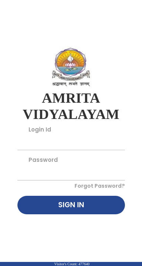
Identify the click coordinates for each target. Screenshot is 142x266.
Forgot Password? (100, 186)
